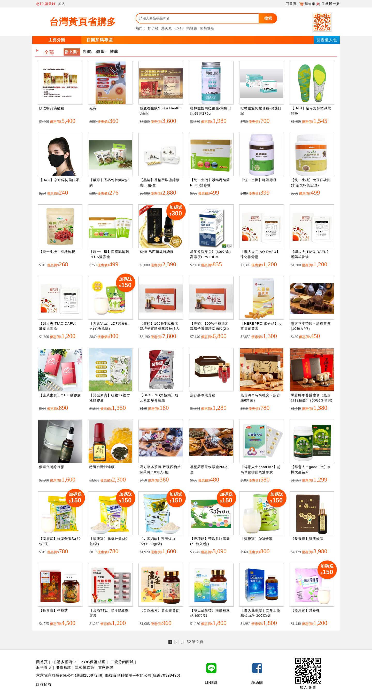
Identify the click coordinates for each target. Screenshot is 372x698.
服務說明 (44, 667)
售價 (87, 51)
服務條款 (63, 667)
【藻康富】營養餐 (305, 610)
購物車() (309, 4)
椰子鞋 (153, 28)
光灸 (93, 108)
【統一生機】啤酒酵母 (259, 180)
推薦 (114, 51)
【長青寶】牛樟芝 (53, 610)
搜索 (268, 18)
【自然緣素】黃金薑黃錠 (160, 610)
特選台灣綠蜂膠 (102, 467)
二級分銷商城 (122, 662)
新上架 (71, 52)
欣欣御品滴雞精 (51, 108)
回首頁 (291, 4)
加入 (61, 4)
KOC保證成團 (93, 662)
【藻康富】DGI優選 (257, 539)
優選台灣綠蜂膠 (51, 467)
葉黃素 (166, 28)
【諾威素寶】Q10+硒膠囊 (60, 395)
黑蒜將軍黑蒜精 (202, 395)
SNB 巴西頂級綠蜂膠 (157, 252)
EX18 (179, 28)
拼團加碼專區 (100, 40)
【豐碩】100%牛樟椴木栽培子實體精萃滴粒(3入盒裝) (160, 328)
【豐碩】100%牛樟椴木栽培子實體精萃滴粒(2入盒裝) (210, 328)
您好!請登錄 (46, 4)
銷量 (100, 51)
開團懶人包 (326, 40)
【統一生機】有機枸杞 (57, 252)
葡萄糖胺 (207, 28)
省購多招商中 (64, 662)
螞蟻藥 (192, 28)
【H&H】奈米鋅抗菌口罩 (59, 180)
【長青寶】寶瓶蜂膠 (307, 539)
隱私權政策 (84, 667)
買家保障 (106, 667)
